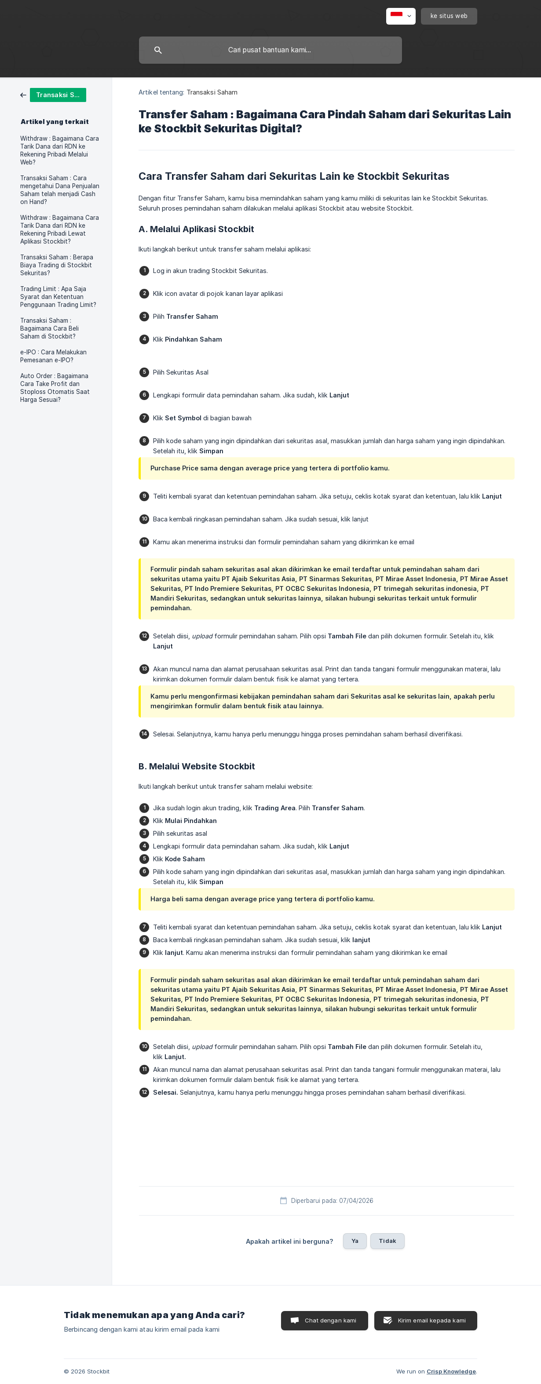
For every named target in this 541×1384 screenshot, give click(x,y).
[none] (401, 16)
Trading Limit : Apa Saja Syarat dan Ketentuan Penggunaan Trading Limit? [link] (58, 296)
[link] (53, 94)
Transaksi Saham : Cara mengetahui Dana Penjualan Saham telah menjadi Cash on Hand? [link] (59, 190)
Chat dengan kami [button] (330, 1320)
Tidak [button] (387, 1240)
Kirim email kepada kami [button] (432, 1320)
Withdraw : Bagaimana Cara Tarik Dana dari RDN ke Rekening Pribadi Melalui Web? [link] (59, 150)
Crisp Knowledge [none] (451, 1371)
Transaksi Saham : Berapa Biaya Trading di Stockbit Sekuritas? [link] (56, 265)
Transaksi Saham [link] (212, 92)
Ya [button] (354, 1240)
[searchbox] (270, 50)
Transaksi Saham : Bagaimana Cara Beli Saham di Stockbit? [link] (49, 328)
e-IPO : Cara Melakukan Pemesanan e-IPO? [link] (53, 356)
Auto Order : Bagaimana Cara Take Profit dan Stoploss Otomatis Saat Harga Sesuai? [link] (55, 387)
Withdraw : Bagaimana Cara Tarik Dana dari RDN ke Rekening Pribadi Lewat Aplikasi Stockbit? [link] (59, 229)
